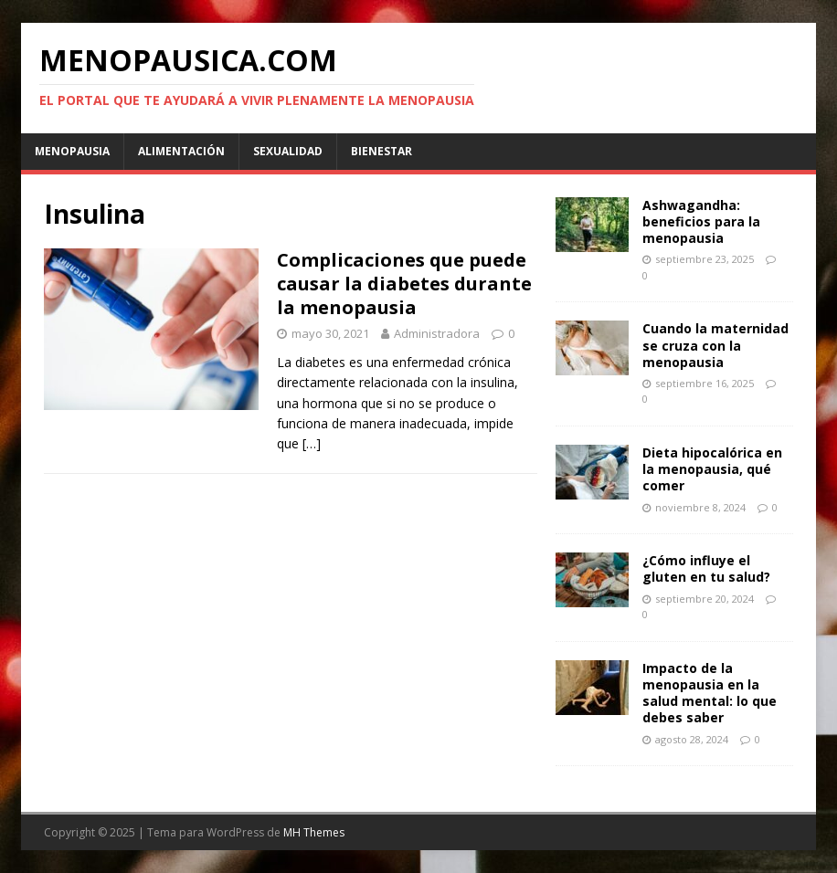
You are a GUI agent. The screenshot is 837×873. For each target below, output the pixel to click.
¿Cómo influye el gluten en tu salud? (706, 568)
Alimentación (181, 151)
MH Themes (313, 832)
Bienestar (381, 151)
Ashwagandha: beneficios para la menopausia (701, 221)
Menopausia (72, 151)
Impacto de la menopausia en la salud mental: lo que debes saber (709, 693)
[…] (311, 443)
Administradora (437, 333)
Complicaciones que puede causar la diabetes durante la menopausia (404, 283)
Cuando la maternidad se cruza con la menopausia (715, 345)
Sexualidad (288, 151)
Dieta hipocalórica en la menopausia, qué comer (712, 469)
